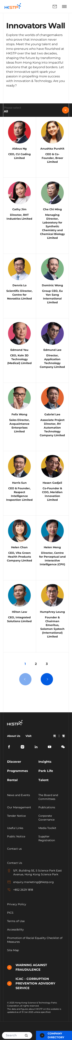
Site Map (13, 950)
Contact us (14, 848)
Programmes (17, 771)
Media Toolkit (47, 828)
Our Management (19, 807)
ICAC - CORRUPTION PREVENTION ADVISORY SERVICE (31, 983)
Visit (28, 736)
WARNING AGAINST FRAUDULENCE (27, 967)
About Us (13, 736)
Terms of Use (16, 921)
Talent (43, 780)
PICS (10, 912)
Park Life (45, 771)
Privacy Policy (16, 904)
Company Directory (52, 1035)
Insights (44, 761)
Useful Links (15, 828)
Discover (14, 761)
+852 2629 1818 (20, 890)
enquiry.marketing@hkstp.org (30, 882)
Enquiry (54, 6)
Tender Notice (16, 815)
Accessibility (15, 929)
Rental (12, 780)
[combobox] (36, 110)
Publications (46, 807)
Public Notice (16, 836)
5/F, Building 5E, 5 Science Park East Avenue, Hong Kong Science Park (34, 872)
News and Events (18, 795)
